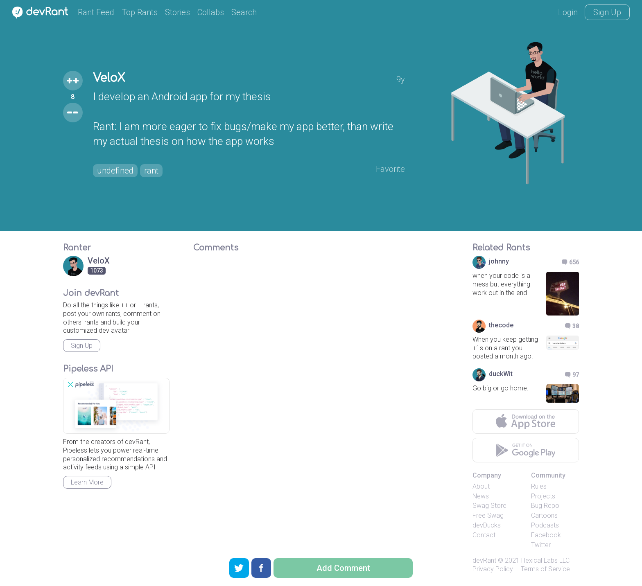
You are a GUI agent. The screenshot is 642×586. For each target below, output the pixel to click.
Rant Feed (96, 12)
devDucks (486, 525)
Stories (177, 12)
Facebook (546, 535)
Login (568, 12)
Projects (543, 496)
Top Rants (140, 12)
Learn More (87, 482)
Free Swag (488, 515)
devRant (484, 560)
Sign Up (607, 12)
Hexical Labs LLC (545, 560)
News (480, 496)
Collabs (210, 12)
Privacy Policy (492, 569)
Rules (539, 486)
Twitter (541, 545)
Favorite (390, 169)
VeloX (109, 78)
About (481, 486)
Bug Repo (545, 505)
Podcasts (545, 525)
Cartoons (544, 515)
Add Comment (343, 568)
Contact (483, 535)
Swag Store (489, 505)
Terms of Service (545, 569)
